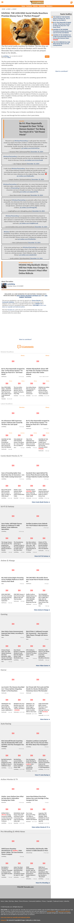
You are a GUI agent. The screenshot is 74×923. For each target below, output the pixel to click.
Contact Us (3, 920)
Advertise (66, 901)
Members (49, 6)
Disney (9, 57)
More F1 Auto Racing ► (42, 775)
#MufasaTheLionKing (21, 141)
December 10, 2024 (37, 152)
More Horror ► (45, 719)
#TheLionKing (15, 188)
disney (14, 9)
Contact (61, 901)
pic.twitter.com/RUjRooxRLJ (25, 176)
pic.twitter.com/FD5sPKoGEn (27, 239)
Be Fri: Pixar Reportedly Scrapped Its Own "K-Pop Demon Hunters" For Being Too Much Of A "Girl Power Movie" (62, 25)
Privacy (44, 901)
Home (3, 9)
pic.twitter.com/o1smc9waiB (34, 160)
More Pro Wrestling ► (43, 883)
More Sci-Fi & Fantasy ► (42, 556)
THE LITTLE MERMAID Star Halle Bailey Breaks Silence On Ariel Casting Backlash (61, 43)
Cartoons (29, 6)
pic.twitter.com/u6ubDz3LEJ (28, 255)
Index (6, 901)
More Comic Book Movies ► (41, 502)
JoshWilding (6, 56)
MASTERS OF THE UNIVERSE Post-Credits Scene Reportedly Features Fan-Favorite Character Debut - (62, 37)
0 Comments (25, 346)
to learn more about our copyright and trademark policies (24, 306)
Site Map (11, 901)
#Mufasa (6, 232)
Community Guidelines (8, 302)
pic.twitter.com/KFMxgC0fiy (28, 208)
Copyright (49, 901)
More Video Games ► (43, 666)
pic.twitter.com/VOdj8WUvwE (28, 223)
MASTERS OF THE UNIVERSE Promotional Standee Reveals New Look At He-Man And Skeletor (62, 31)
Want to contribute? (25, 338)
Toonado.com (11, 310)
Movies (35, 6)
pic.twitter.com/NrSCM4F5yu (30, 148)
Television (21, 407)
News (23, 6)
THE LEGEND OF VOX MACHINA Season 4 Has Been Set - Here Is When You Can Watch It (61, 18)
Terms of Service (36, 300)
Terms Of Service (23, 901)
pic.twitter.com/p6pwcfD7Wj (29, 192)
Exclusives (42, 6)
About (16, 901)
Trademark (56, 901)
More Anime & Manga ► (42, 610)
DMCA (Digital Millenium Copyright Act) (29, 295)
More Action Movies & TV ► (41, 827)
